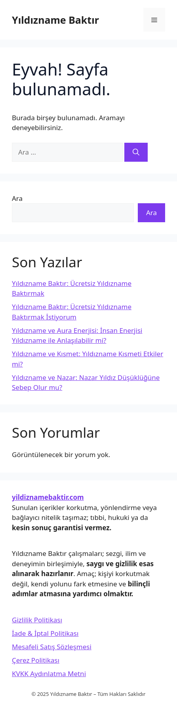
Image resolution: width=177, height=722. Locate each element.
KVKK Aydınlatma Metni (49, 673)
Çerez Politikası (35, 660)
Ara (17, 198)
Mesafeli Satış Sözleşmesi (51, 646)
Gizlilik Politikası (37, 619)
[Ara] (136, 152)
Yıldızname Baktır (55, 19)
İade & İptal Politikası (45, 633)
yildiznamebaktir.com (48, 497)
